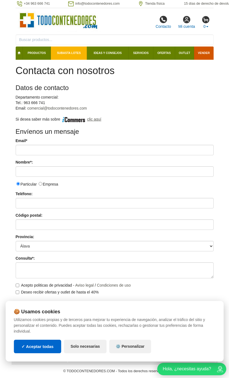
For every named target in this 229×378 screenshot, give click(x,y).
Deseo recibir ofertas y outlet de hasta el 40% (57, 292)
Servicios (140, 53)
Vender (204, 53)
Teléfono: (24, 194)
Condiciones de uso (114, 285)
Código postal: (29, 215)
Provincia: (25, 237)
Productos (36, 53)
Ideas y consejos (108, 53)
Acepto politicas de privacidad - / (73, 285)
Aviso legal (84, 285)
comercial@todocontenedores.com (57, 108)
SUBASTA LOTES (69, 53)
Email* (21, 140)
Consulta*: (25, 258)
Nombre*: (24, 162)
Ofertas (164, 53)
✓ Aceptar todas (37, 346)
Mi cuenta (186, 22)
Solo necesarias (85, 346)
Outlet (184, 53)
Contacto (163, 22)
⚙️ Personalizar (130, 346)
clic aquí (94, 119)
